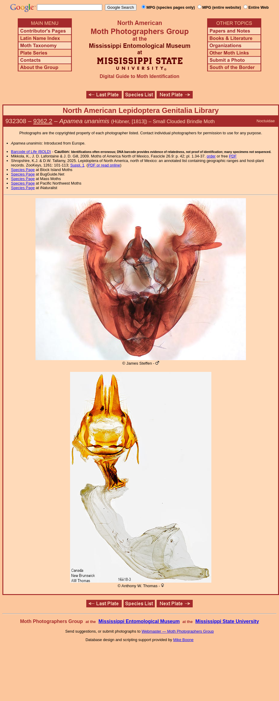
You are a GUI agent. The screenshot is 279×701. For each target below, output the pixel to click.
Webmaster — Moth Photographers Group (178, 631)
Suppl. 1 (77, 165)
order (211, 156)
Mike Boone (183, 639)
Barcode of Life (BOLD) (31, 151)
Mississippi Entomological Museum (138, 621)
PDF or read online (104, 165)
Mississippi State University (227, 621)
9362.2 (43, 120)
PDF (233, 156)
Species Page (23, 169)
